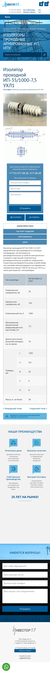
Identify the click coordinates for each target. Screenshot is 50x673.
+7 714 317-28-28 (15, 12)
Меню (7, 17)
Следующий (37, 408)
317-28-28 (35, 173)
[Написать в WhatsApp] (6, 667)
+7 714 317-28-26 (15, 10)
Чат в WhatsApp (29, 10)
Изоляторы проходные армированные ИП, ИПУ (27, 89)
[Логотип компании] (12, 4)
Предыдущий (13, 408)
